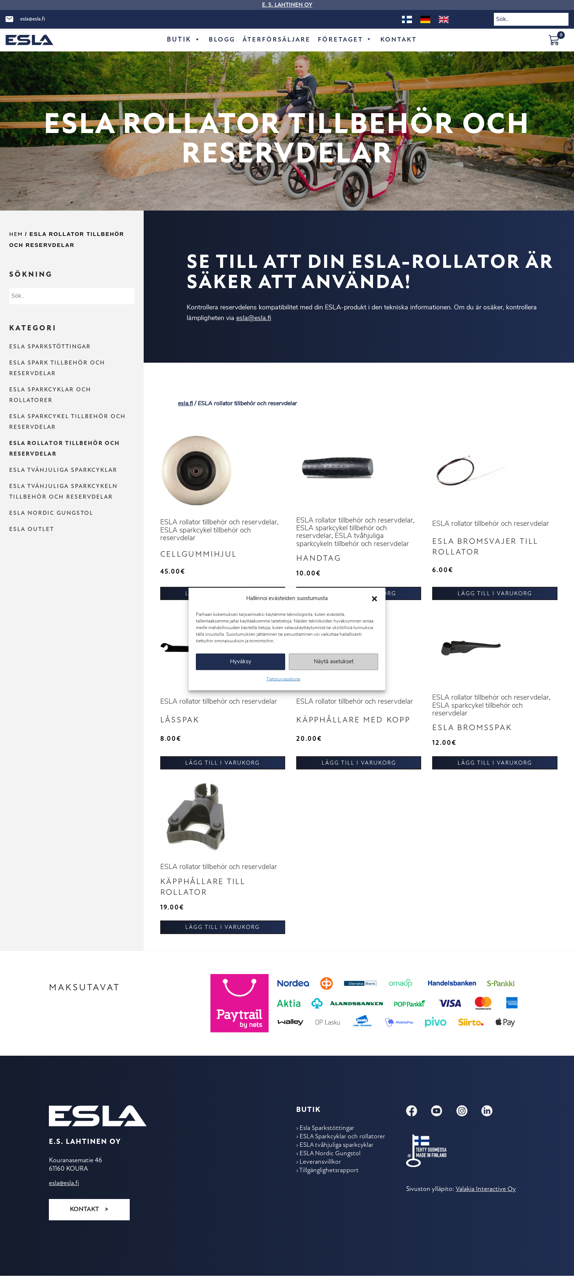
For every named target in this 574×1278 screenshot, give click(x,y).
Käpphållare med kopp (356, 722)
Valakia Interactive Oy (485, 1192)
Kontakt (400, 39)
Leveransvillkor (320, 1166)
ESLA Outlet (31, 529)
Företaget (346, 40)
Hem (16, 234)
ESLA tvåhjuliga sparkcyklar (63, 470)
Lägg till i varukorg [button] (495, 595)
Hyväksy (240, 661)
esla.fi (185, 404)
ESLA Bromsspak (474, 730)
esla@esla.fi (32, 19)
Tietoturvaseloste (283, 679)
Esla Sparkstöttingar (50, 347)
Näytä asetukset (334, 661)
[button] (374, 598)
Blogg (219, 39)
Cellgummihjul (200, 556)
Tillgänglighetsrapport (329, 1175)
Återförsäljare (275, 39)
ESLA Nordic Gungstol (51, 513)
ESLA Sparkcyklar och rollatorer (343, 1140)
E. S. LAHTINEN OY (287, 5)
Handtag (319, 560)
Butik (181, 40)
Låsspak (180, 722)
